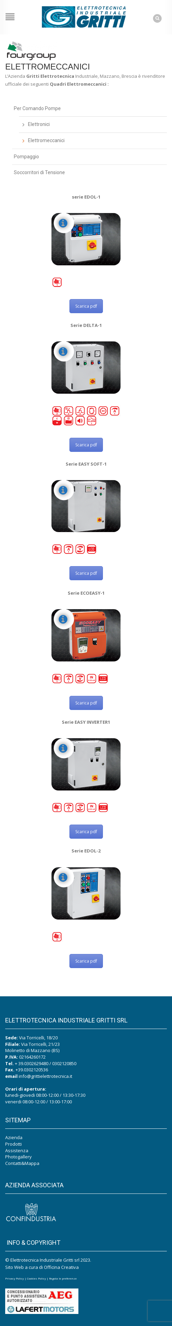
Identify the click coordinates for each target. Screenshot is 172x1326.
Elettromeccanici (46, 140)
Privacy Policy (14, 1278)
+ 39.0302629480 (31, 1063)
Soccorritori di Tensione (39, 172)
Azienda (13, 1137)
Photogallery (18, 1157)
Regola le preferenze (63, 1278)
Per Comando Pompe (37, 108)
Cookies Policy (36, 1278)
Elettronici (39, 124)
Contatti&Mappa (22, 1163)
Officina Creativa (61, 1267)
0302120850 (64, 1063)
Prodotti (13, 1144)
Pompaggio (26, 156)
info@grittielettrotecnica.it (45, 1076)
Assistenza (16, 1150)
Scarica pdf (86, 306)
